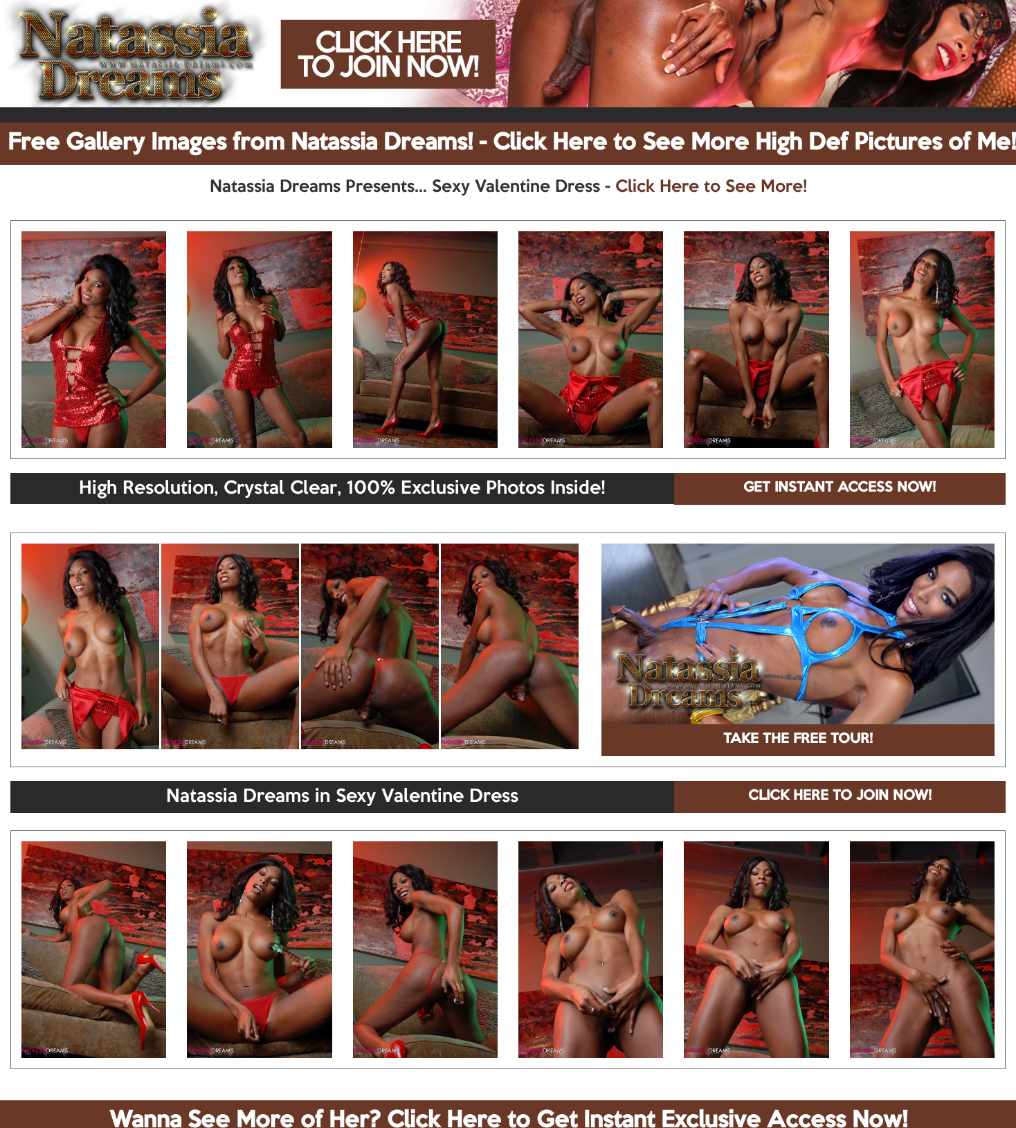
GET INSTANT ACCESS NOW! (839, 488)
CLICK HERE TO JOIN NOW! (840, 796)
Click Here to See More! (711, 187)
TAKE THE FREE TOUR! (798, 739)
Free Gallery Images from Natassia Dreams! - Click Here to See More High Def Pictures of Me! (512, 143)
